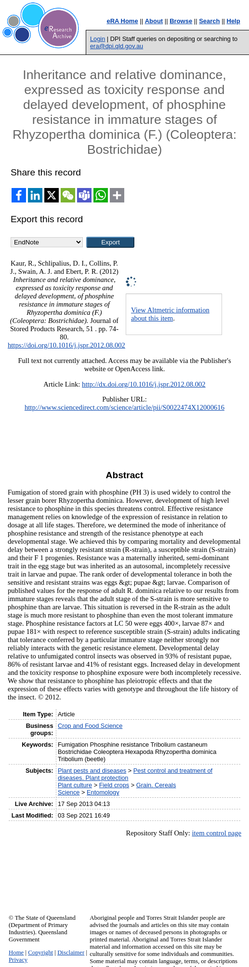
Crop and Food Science (90, 725)
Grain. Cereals (156, 785)
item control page (217, 833)
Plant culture (75, 785)
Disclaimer (70, 952)
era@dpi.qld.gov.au (116, 46)
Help (233, 21)
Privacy (18, 959)
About (154, 21)
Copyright (40, 952)
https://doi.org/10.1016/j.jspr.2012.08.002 (66, 345)
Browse (181, 21)
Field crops (114, 785)
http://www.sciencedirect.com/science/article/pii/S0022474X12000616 (124, 407)
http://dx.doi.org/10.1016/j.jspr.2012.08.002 (144, 384)
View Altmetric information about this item (170, 314)
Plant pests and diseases (92, 770)
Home (16, 952)
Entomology (103, 792)
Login (97, 38)
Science (69, 792)
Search (209, 21)
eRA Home (122, 21)
